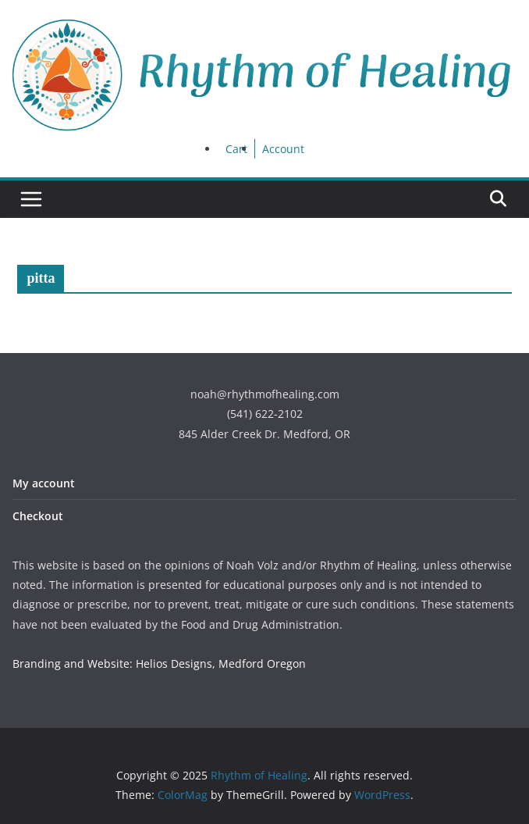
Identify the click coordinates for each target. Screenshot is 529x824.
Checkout (37, 515)
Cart (236, 148)
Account (283, 148)
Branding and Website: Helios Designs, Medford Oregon (159, 663)
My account (43, 483)
